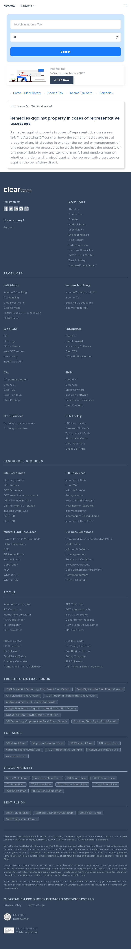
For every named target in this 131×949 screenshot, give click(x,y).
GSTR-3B (9, 521)
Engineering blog (79, 234)
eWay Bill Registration (79, 356)
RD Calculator (12, 646)
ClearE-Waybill (74, 341)
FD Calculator (12, 651)
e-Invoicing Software (78, 346)
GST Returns (11, 485)
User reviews (76, 229)
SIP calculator (12, 624)
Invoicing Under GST (16, 510)
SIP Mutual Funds (14, 554)
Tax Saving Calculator (79, 646)
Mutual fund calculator (17, 614)
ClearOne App (74, 405)
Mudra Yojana (74, 544)
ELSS (7, 549)
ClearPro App (12, 400)
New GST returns (14, 351)
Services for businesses (80, 400)
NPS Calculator (75, 629)
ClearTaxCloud (13, 394)
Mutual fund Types (15, 544)
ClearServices (12, 307)
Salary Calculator (76, 656)
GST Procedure (13, 490)
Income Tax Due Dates (79, 521)
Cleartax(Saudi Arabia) (82, 265)
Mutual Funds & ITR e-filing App (22, 312)
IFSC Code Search (77, 614)
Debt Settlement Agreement (84, 569)
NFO (6, 569)
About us (74, 209)
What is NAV (11, 579)
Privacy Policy (12, 905)
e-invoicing (10, 356)
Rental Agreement (77, 574)
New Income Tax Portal (79, 505)
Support (9, 227)
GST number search (78, 609)
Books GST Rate (76, 448)
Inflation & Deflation (78, 549)
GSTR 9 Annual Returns (18, 500)
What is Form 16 (75, 490)
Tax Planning (11, 297)
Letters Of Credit (76, 579)
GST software (12, 346)
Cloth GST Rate (75, 443)
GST (6, 335)
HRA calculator (13, 640)
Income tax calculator (17, 604)
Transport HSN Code (78, 433)
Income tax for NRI (77, 307)
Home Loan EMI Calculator (82, 624)
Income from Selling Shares (82, 515)
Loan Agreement (76, 554)
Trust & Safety (77, 260)
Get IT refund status (78, 651)
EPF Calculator (74, 661)
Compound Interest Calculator (22, 666)
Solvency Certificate (78, 564)
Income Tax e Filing (15, 292)
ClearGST (71, 335)
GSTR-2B (9, 515)
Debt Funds (11, 564)
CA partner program (16, 379)
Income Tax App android (80, 292)
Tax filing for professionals (19, 423)
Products (28, 6)
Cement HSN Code (77, 428)
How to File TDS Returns (80, 500)
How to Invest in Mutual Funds (22, 538)
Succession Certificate (79, 559)
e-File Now (61, 80)
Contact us (75, 214)
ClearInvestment (14, 302)
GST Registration (14, 480)
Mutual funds (11, 318)
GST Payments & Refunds (19, 505)
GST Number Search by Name (84, 666)
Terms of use (36, 905)
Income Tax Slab (76, 480)
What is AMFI (11, 574)
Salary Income (74, 495)
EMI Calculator (12, 609)
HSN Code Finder (76, 423)
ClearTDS (71, 351)
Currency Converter (15, 661)
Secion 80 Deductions (79, 302)
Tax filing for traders (15, 428)
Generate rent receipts (80, 619)
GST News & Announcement (21, 495)
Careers (73, 219)
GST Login (10, 341)
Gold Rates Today (15, 656)
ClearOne (72, 384)
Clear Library (76, 239)
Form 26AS (72, 485)
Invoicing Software (77, 394)
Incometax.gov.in (76, 510)
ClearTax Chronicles (81, 250)
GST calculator (13, 629)
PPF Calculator (75, 604)
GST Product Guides (81, 255)
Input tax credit (13, 361)
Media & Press (77, 224)
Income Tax (73, 297)
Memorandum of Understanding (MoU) (89, 538)
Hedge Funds (12, 559)
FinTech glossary (78, 244)
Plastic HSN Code (76, 438)
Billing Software (75, 389)
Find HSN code (74, 640)
